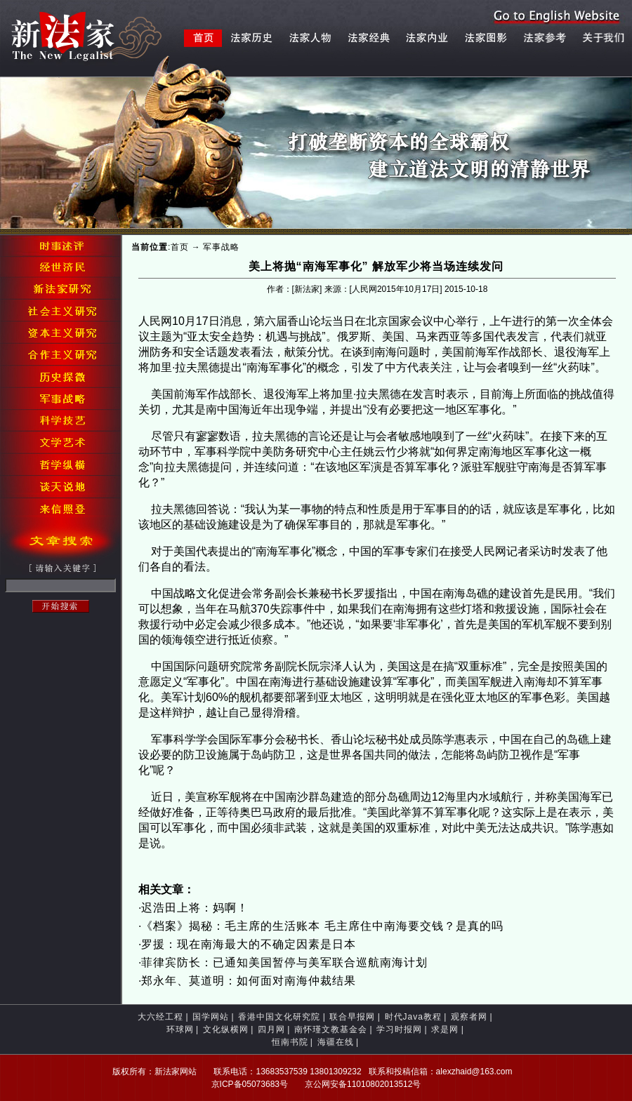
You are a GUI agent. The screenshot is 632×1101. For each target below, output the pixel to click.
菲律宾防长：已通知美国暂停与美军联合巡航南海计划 (284, 962)
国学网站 (210, 1017)
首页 (180, 247)
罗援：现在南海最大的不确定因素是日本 (250, 944)
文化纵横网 (226, 1029)
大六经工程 (160, 1017)
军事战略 (221, 247)
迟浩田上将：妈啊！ (195, 908)
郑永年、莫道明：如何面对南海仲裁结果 (248, 981)
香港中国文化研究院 (279, 1017)
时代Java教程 (413, 1017)
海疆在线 (335, 1042)
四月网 (271, 1029)
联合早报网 (352, 1017)
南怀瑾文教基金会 (330, 1029)
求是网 (445, 1029)
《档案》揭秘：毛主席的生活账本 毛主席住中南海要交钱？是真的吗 (322, 926)
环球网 (180, 1029)
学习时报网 (399, 1029)
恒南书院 (290, 1042)
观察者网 (469, 1017)
